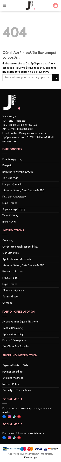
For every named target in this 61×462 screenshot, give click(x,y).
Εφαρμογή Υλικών (12, 184)
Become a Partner (13, 271)
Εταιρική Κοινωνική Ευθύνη (17, 172)
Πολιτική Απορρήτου (14, 197)
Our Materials (10, 253)
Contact (7, 303)
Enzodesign (30, 458)
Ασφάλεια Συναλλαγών (15, 346)
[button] (4, 6)
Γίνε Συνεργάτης (12, 159)
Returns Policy (10, 384)
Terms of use (10, 297)
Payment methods (13, 372)
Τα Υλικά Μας (10, 178)
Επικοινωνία (9, 222)
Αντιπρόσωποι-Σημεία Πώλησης (20, 322)
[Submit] (55, 77)
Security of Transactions (16, 390)
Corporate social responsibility (20, 247)
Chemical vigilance (13, 290)
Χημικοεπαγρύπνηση (13, 209)
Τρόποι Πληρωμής (12, 328)
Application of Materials (16, 259)
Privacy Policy (10, 278)
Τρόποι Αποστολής (13, 334)
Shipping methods (12, 378)
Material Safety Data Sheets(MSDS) (23, 190)
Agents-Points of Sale (15, 365)
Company (7, 240)
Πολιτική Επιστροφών (14, 340)
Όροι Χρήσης (10, 215)
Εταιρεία (7, 165)
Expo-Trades (9, 203)
